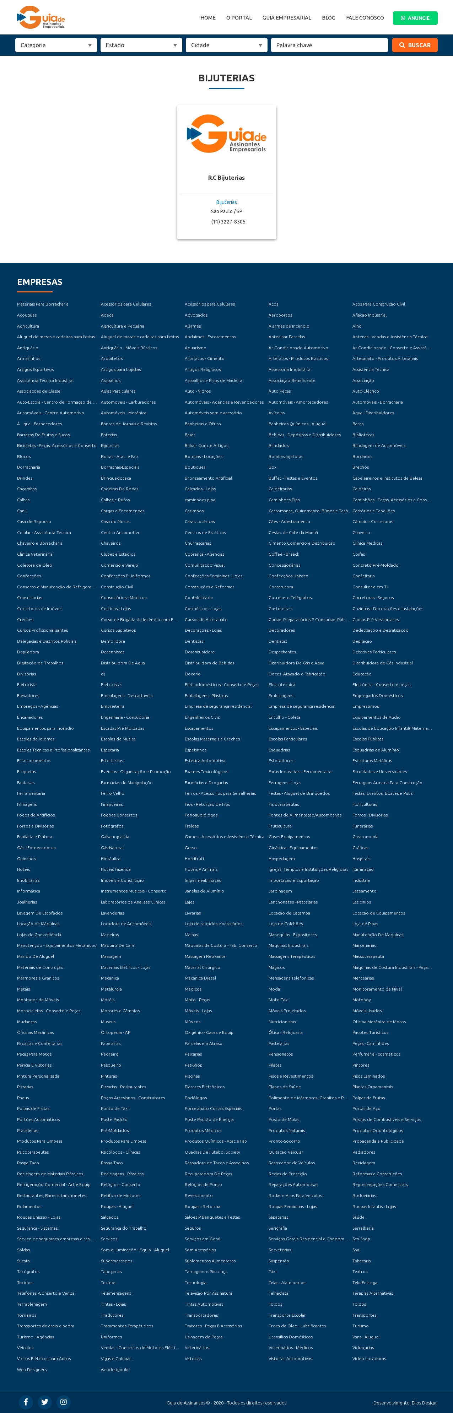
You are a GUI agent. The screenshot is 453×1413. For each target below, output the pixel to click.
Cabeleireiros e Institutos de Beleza (387, 478)
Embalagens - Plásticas (206, 695)
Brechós (360, 467)
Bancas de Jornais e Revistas (129, 423)
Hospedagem (282, 858)
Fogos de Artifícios (36, 815)
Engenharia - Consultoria (125, 717)
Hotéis (23, 869)
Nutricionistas (282, 1021)
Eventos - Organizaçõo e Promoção (136, 771)
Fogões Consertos (119, 815)
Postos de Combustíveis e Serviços (386, 1119)
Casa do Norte (115, 521)
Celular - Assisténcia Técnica (44, 532)
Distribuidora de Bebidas (209, 662)
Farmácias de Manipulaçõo (127, 782)
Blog (328, 17)
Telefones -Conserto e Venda (46, 1293)
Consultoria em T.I (370, 586)
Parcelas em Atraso (203, 1043)
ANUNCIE (415, 18)
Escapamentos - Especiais (293, 728)
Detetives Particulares (374, 651)
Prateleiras (27, 1130)
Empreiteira (112, 706)
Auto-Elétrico (365, 391)
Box (272, 467)
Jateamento (364, 891)
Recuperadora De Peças (208, 1173)
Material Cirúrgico (202, 967)
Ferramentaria (31, 793)
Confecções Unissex (288, 575)
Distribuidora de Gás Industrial (382, 662)
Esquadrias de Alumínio (375, 750)
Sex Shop (361, 1238)
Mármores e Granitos (38, 978)
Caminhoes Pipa (284, 499)
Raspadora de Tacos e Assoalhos (217, 1162)
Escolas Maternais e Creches (212, 739)
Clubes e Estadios (118, 554)
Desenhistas (112, 651)
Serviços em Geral (202, 1238)
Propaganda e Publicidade (378, 1141)
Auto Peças (280, 391)
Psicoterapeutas (33, 1152)
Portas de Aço (366, 1108)
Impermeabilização (203, 880)
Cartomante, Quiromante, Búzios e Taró (308, 510)
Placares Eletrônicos (205, 1086)
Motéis (107, 999)
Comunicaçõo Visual (205, 565)
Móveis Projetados (287, 1010)
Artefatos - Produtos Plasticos (298, 358)
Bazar (190, 434)
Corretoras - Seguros (373, 597)
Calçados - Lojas (200, 488)
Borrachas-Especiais (120, 467)
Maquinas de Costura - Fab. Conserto (221, 945)
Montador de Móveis (38, 999)
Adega (107, 315)
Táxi (272, 1271)
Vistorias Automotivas (290, 1358)
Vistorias (193, 1358)
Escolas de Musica (118, 739)
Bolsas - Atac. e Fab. (120, 456)
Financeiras (112, 804)
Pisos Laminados (368, 1076)
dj (103, 674)
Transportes (364, 1315)
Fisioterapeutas (284, 804)
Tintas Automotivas (204, 1304)
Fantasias (25, 782)
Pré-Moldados (115, 1130)
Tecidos (24, 1282)
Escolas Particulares (288, 739)
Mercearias (363, 978)
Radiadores (363, 1152)
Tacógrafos (28, 1271)
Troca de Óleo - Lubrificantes (297, 1325)
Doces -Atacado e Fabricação (297, 674)
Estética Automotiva (205, 760)
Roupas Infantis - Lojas (374, 1206)
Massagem (111, 956)
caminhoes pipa (200, 499)
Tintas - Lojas (113, 1304)
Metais (23, 989)
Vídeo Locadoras (369, 1358)
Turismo (360, 1325)
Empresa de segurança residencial (218, 706)
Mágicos (277, 967)
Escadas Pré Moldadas (122, 728)
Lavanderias (112, 913)
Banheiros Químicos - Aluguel (298, 423)
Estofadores (281, 760)
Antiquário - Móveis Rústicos (129, 347)
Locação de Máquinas (38, 923)
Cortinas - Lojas (116, 608)
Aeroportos (280, 315)
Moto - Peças (197, 999)
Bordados (362, 456)
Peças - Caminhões (370, 1043)
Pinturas (109, 1076)
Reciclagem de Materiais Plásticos (50, 1173)
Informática (28, 891)
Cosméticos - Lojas (203, 608)
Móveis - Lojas (198, 1010)
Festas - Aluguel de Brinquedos (299, 793)
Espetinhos (195, 750)
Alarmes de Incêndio (289, 326)
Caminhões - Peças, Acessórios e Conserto (394, 499)
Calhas (23, 499)
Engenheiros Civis (202, 717)
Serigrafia (278, 1228)
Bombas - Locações (203, 456)
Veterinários (197, 1347)
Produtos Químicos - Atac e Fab (216, 1141)
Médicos (193, 989)
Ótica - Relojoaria (286, 1032)
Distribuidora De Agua (123, 662)
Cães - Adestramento (289, 521)
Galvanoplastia (115, 836)
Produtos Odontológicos (377, 1130)
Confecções (29, 575)
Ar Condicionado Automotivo (298, 347)
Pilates (275, 1065)
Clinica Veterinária (35, 554)
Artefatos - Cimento (205, 358)
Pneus (23, 1097)
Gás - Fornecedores (36, 847)
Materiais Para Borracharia (43, 304)
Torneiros (26, 1315)
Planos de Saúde (285, 1086)
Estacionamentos (34, 760)
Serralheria (363, 1228)
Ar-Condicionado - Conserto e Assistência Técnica (401, 347)
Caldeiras (361, 488)
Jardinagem (280, 891)
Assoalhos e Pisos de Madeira (213, 380)
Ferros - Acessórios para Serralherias (220, 793)
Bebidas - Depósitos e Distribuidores (305, 434)
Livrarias (193, 913)
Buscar (415, 45)
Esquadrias (279, 750)
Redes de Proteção (288, 1173)
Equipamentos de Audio (376, 717)
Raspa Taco (28, 1162)
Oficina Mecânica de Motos (379, 1021)
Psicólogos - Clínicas (120, 1152)
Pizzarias (25, 1086)
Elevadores (28, 695)
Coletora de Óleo (34, 565)
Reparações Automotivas (293, 1184)
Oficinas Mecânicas (35, 1032)
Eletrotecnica (282, 684)
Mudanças (27, 1021)
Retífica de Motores (120, 1195)
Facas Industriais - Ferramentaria (300, 771)
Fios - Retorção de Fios (207, 804)
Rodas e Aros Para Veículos (295, 1195)
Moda (274, 989)
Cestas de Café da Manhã (293, 532)
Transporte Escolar (287, 1315)
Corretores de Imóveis (39, 608)
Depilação (362, 641)
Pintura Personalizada (38, 1076)
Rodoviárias (364, 1195)
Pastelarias (279, 1043)
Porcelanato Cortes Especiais (213, 1108)
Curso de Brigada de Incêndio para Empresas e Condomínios (161, 619)
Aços (273, 304)
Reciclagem (363, 1162)
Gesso (191, 847)
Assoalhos (110, 380)
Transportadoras (201, 1315)
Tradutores (112, 1315)
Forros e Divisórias (35, 826)
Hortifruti (194, 858)
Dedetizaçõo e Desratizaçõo (380, 630)
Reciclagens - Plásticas (122, 1173)
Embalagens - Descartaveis (126, 695)
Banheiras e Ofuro (203, 423)
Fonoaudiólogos (201, 815)
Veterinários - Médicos (291, 1347)
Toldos (275, 1304)
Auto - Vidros (198, 391)
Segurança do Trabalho (123, 1228)
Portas (275, 1108)
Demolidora (113, 641)
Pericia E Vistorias (34, 1065)
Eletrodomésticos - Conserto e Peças (221, 684)
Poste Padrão (114, 1119)
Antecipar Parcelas (287, 336)
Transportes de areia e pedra (45, 1325)
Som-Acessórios (200, 1249)
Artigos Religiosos (203, 369)
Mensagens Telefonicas (291, 978)
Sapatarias (278, 1217)
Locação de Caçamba (289, 913)
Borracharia (28, 467)
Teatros (359, 1271)
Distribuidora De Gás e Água (296, 662)
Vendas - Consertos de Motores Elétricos (141, 1347)
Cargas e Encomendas (122, 510)
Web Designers (32, 1369)
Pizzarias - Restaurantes (123, 1086)
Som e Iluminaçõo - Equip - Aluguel (135, 1249)
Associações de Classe (38, 391)
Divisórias (26, 674)
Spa (355, 1249)
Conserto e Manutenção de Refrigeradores (60, 586)
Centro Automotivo (121, 532)
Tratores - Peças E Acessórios (213, 1325)
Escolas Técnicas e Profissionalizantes (53, 750)
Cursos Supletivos (118, 630)
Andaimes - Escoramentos (210, 336)
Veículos (25, 1347)
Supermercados (116, 1260)
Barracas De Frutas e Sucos (43, 434)
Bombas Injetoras (286, 456)
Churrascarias (198, 543)
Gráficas (360, 847)
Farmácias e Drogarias (206, 782)
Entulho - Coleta (285, 717)
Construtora (281, 586)
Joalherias (27, 902)
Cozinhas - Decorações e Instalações (387, 608)
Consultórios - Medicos (123, 597)
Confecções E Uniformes (125, 575)
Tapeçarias (111, 1271)
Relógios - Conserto (120, 1184)
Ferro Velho (112, 793)
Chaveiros (110, 543)
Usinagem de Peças (203, 1336)
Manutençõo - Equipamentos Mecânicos (56, 945)
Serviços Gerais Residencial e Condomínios (311, 1238)
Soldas (23, 1249)
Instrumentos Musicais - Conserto (134, 891)
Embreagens (281, 695)
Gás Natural (112, 847)
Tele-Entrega (364, 1282)
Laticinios (361, 902)
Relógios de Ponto (203, 1184)
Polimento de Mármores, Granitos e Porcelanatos (318, 1097)
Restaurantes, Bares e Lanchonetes (51, 1195)
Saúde (358, 1217)
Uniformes (111, 1336)
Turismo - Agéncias (35, 1336)
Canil (22, 510)
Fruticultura (280, 826)
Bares (357, 423)
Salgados (109, 1217)
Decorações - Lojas (203, 630)
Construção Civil (117, 586)
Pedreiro (110, 1054)
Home (208, 17)
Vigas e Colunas (116, 1358)
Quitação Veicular (286, 1152)
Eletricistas (111, 684)
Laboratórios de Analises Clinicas (133, 902)
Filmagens (27, 804)
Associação (363, 380)
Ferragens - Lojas (285, 782)
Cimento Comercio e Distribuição (302, 543)
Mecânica (110, 978)
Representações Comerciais (380, 1184)
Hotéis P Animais (201, 869)
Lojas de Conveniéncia (39, 934)
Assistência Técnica (370, 369)
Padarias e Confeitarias (39, 1043)
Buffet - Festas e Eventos (293, 478)
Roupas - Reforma (202, 1206)
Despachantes (282, 651)
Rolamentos (29, 1206)
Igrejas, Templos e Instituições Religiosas (308, 869)
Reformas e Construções (377, 1173)
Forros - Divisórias (370, 815)
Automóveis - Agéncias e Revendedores (224, 402)
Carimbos (194, 510)
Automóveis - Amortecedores (298, 402)
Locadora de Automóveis (126, 923)
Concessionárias (284, 565)
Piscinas (192, 1076)
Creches (25, 619)
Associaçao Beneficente (292, 380)
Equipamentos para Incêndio (45, 728)
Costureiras (280, 608)
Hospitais (361, 858)
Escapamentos (199, 728)
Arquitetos (112, 358)
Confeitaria (363, 575)
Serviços (109, 1238)
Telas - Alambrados (287, 1282)
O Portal (239, 17)
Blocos (24, 456)
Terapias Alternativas (372, 1293)
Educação (362, 674)
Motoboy (361, 999)
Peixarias (193, 1054)
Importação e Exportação (294, 880)
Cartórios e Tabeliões (373, 510)
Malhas (191, 934)
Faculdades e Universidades (379, 771)
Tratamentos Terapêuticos (127, 1325)
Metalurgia (111, 989)
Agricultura (28, 326)
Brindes (24, 478)
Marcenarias (364, 945)
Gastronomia (365, 836)
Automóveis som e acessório (213, 412)
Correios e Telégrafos (290, 597)
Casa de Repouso (34, 521)
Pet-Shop (194, 1065)
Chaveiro (361, 532)
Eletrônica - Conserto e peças (381, 684)
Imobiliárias (28, 880)
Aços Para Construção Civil (378, 304)
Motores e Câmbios (120, 1010)
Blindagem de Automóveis (378, 445)
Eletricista (27, 684)
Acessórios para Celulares (126, 304)
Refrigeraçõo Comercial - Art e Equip (54, 1184)
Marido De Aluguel (35, 956)
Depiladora (28, 651)
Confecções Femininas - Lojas (213, 575)
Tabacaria (361, 1260)
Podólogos (196, 1097)
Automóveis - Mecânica (123, 412)
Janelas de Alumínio (204, 891)
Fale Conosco (365, 17)
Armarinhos (28, 358)
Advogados (196, 315)
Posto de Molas (284, 1119)
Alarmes (193, 326)
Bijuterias (110, 445)
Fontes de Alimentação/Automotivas (305, 815)
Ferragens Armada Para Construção (387, 782)
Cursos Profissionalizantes (42, 630)
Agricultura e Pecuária (122, 326)
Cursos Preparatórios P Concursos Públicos (311, 619)
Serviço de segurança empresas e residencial (61, 1238)
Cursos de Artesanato (206, 619)
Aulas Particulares (118, 391)
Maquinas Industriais (288, 945)
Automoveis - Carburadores (128, 402)
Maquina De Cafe (118, 945)
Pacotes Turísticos (370, 1032)
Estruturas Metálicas (372, 760)
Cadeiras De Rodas (119, 488)
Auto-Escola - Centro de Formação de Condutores (67, 402)
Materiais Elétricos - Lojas (125, 967)
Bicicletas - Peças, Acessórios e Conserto (57, 445)
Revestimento (199, 1195)
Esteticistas (112, 760)
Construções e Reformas (209, 586)
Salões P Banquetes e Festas (212, 1217)
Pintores (360, 1065)
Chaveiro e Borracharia (40, 543)
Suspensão (279, 1260)
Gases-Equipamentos (289, 836)
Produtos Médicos (203, 1130)
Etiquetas (26, 771)
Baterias (109, 434)
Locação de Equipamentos (378, 913)
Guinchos (26, 858)
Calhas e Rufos (115, 499)
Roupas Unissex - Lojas (38, 1217)
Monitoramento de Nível (377, 989)
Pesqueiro (111, 1065)
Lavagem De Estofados (40, 913)
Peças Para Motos (34, 1054)
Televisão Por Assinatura (208, 1293)
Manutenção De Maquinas (377, 934)
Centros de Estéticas (205, 532)
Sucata (23, 1260)
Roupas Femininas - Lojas (293, 1206)
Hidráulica (110, 858)
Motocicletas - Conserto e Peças (48, 1010)
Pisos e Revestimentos (291, 1076)
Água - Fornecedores (39, 423)
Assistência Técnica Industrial (45, 380)
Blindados (278, 445)
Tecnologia (195, 1282)
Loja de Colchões (286, 923)
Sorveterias (280, 1249)
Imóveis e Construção (122, 880)
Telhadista (278, 1293)
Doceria (192, 674)
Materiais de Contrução (40, 967)
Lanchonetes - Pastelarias (293, 902)
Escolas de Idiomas (35, 739)
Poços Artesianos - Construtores (133, 1097)
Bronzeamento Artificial (208, 478)
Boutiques (195, 467)
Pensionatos (281, 1054)
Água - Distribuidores (373, 412)
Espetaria (110, 750)
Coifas (358, 554)
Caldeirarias (280, 488)
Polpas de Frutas (368, 1097)
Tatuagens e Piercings (206, 1271)
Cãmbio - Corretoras (372, 521)
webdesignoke (115, 1369)
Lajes (189, 902)
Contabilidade (199, 597)
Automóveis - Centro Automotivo (50, 412)
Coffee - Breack (284, 554)
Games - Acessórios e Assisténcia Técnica (224, 836)
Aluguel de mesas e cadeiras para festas (56, 336)
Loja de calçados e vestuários (213, 923)
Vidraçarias (363, 1347)
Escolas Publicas (367, 739)
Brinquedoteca (116, 478)
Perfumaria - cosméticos (376, 1054)
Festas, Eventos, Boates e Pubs (382, 793)
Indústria (361, 880)
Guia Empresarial (287, 17)
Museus (108, 1021)
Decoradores (282, 630)
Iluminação (363, 869)
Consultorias (29, 597)
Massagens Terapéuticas (292, 956)
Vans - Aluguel (365, 1336)
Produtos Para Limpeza (40, 1141)
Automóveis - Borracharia (377, 402)
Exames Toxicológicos (206, 771)
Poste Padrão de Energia (209, 1119)
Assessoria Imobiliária (290, 369)
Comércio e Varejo (119, 565)
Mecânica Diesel (200, 978)
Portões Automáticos (38, 1119)
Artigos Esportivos (35, 369)
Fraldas (192, 826)
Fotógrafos (112, 826)
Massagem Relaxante (205, 956)
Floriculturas (364, 804)
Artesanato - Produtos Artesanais (385, 358)
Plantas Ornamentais (372, 1086)
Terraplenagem (32, 1304)
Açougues (27, 315)
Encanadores (30, 717)
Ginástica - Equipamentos (293, 847)
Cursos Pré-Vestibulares (375, 619)
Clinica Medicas (367, 543)
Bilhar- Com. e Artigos (206, 445)
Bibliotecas (363, 434)
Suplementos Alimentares (210, 1260)
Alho (357, 326)
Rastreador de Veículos (292, 1162)
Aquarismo (195, 347)
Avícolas (277, 412)
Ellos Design (424, 1402)
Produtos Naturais (287, 1130)
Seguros (193, 1228)
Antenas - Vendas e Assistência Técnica (389, 336)
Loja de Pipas (365, 923)
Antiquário (27, 347)
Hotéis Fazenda (116, 869)
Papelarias (110, 1043)
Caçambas (27, 488)
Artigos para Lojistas (121, 369)
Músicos (192, 1021)
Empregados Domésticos (377, 695)
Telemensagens (116, 1293)
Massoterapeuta (368, 956)
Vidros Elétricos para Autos (44, 1358)
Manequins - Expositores (293, 934)
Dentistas (194, 641)
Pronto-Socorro (284, 1141)
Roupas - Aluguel (117, 1206)
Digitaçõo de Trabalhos (40, 662)
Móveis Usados (367, 1010)
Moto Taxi (278, 999)
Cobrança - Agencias (204, 554)
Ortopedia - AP (115, 1032)
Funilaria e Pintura (34, 836)
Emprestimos (365, 706)
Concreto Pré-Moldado (375, 565)
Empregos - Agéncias (37, 706)
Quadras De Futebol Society (212, 1152)
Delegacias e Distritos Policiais (46, 641)
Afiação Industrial (369, 315)
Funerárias (362, 826)
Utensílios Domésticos (291, 1336)
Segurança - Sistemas (37, 1228)
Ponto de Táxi (115, 1108)
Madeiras (110, 934)
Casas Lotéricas (200, 521)
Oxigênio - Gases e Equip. (209, 1032)
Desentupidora (200, 651)
